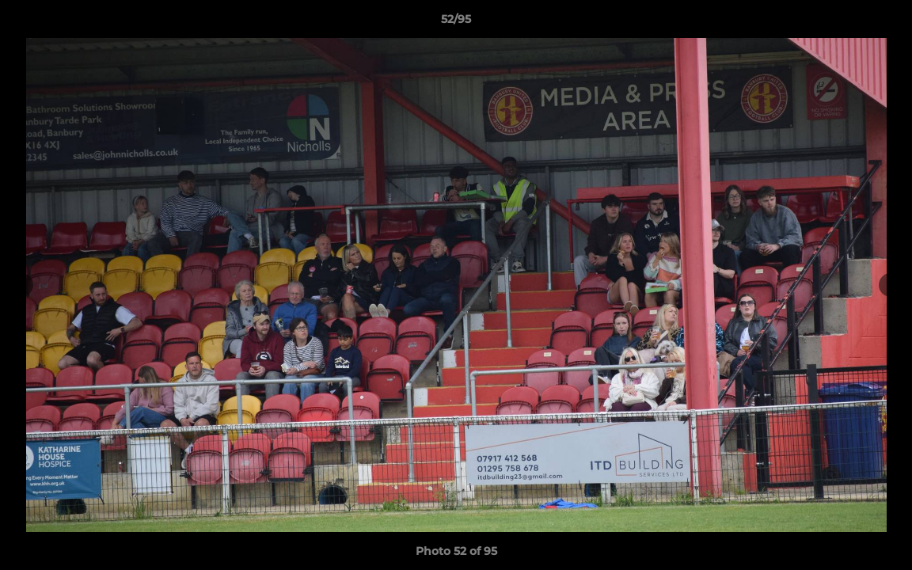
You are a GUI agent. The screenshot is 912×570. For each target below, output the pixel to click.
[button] (883, 23)
